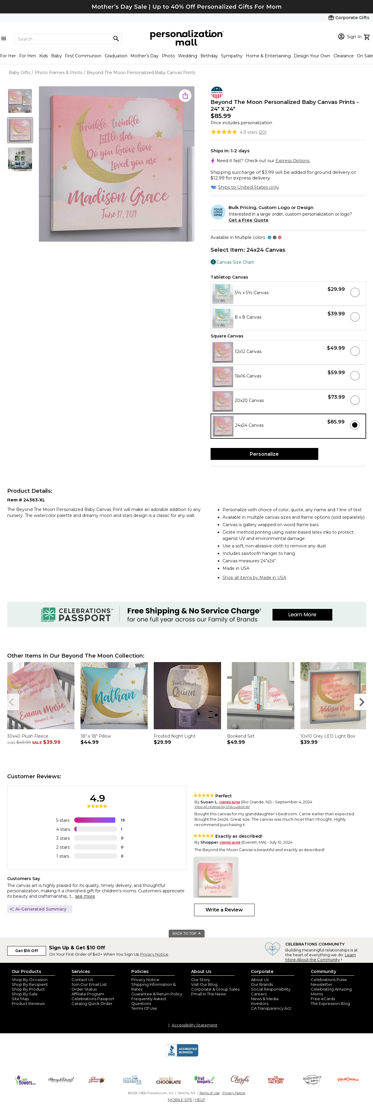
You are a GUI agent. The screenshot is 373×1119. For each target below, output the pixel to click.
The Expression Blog (330, 1003)
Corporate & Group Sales (215, 989)
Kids (43, 56)
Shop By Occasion (30, 979)
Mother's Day (144, 56)
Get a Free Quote (249, 220)
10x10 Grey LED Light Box (327, 736)
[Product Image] (116, 164)
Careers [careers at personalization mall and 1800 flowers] (259, 993)
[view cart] (367, 36)
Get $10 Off (26, 950)
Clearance (344, 56)
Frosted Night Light (174, 736)
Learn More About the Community (320, 957)
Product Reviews (28, 1003)
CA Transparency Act (271, 1008)
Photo (168, 56)
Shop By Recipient (30, 984)
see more (85, 896)
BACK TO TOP (187, 933)
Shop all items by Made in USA (254, 577)
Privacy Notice (154, 954)
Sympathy (232, 56)
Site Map (20, 998)
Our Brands (262, 984)
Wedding (187, 56)
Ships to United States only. (248, 187)
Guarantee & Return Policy (156, 993)
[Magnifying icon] (116, 39)
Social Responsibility (270, 989)
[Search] (68, 39)
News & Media (264, 998)
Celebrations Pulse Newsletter (329, 982)
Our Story (200, 979)
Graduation (116, 56)
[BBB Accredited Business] (182, 1056)
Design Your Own (312, 56)
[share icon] (185, 95)
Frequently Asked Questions (148, 1001)
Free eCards (323, 998)
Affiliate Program (87, 993)
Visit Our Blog (204, 984)
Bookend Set (241, 736)
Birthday (209, 56)
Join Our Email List (89, 984)
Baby (56, 56)
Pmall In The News (208, 993)
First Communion (83, 56)
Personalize (264, 454)
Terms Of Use (144, 1008)
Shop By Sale (25, 993)
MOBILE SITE (180, 1099)
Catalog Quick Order (91, 1003)
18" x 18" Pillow (95, 736)
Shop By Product (28, 989)
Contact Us (82, 979)
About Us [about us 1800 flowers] (260, 979)
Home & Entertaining (268, 56)
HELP (200, 1099)
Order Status (84, 989)
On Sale (365, 56)
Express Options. (292, 160)
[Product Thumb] (20, 101)
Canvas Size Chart (235, 262)
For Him (27, 56)
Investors (259, 1003)
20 (262, 132)
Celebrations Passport (92, 998)
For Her (8, 56)
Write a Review (224, 910)
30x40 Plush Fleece (27, 736)
